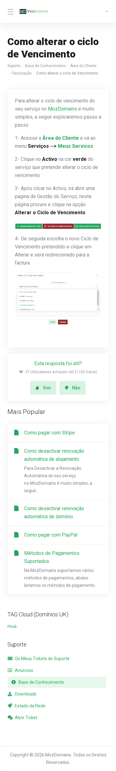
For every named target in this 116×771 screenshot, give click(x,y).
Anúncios (20, 670)
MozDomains (62, 109)
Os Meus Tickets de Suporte (39, 658)
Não (72, 387)
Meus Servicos (75, 146)
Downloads (22, 694)
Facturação (22, 73)
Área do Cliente (83, 66)
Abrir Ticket (22, 717)
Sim (43, 387)
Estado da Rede (26, 705)
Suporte (13, 66)
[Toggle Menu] (9, 11)
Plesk (12, 626)
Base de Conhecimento (45, 66)
